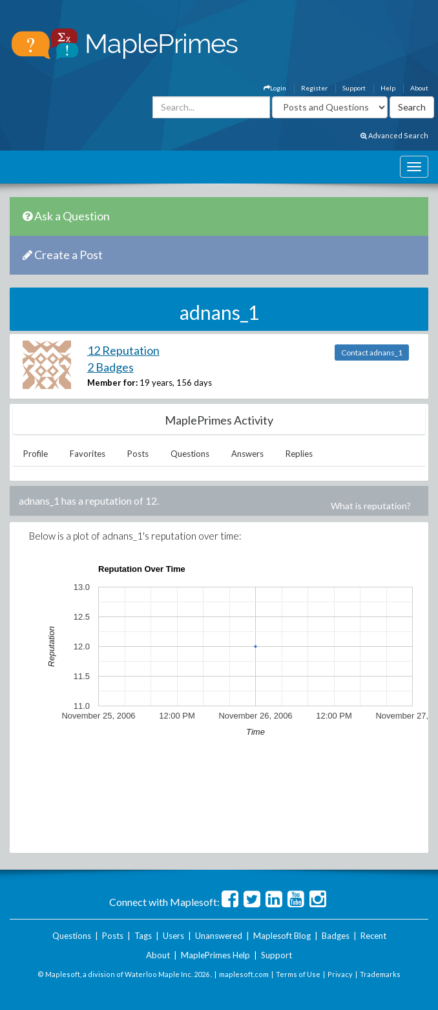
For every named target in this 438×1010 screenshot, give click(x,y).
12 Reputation (123, 350)
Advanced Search (394, 135)
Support (354, 88)
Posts (138, 453)
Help (388, 88)
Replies (299, 453)
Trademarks (380, 974)
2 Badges (110, 367)
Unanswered (218, 936)
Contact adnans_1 (371, 352)
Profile (35, 453)
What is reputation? (371, 505)
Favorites (87, 453)
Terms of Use (298, 974)
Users (173, 936)
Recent (373, 936)
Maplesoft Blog (282, 936)
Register (314, 88)
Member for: (112, 382)
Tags (143, 936)
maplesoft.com (244, 974)
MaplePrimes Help (215, 955)
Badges (335, 936)
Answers (247, 453)
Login (275, 88)
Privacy (340, 974)
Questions (190, 453)
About (419, 88)
